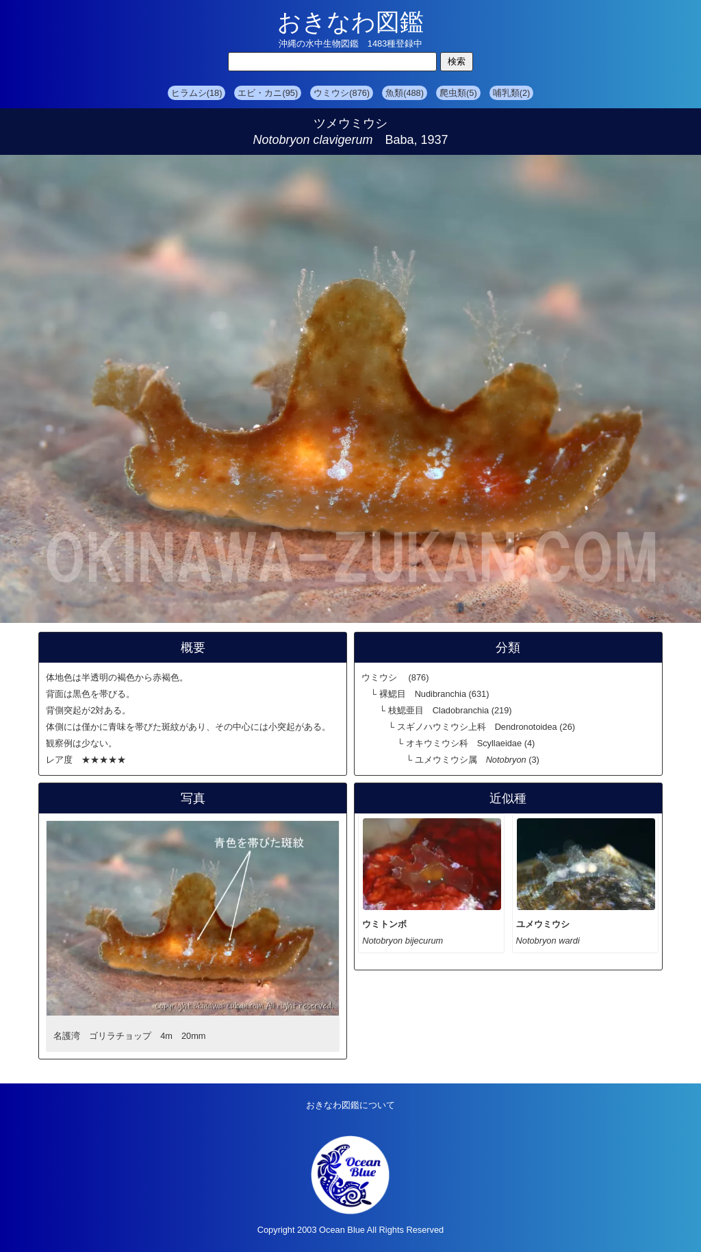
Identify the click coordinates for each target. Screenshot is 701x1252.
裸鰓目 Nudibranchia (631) (434, 694)
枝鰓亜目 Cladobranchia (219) (450, 710)
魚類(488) (404, 93)
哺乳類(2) (512, 93)
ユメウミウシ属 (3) (477, 759)
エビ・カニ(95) (268, 93)
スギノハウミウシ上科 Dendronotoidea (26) (486, 727)
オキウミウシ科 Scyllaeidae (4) (470, 743)
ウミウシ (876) (395, 677)
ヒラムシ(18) (196, 93)
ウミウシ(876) (342, 93)
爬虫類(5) (458, 93)
